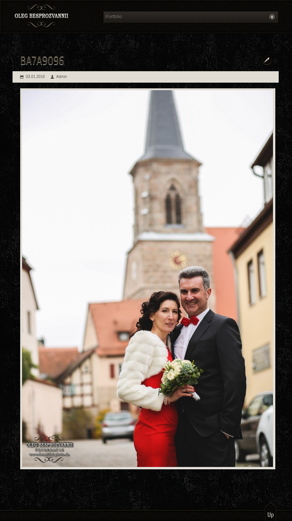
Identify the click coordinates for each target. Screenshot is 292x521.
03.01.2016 (35, 77)
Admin (61, 77)
